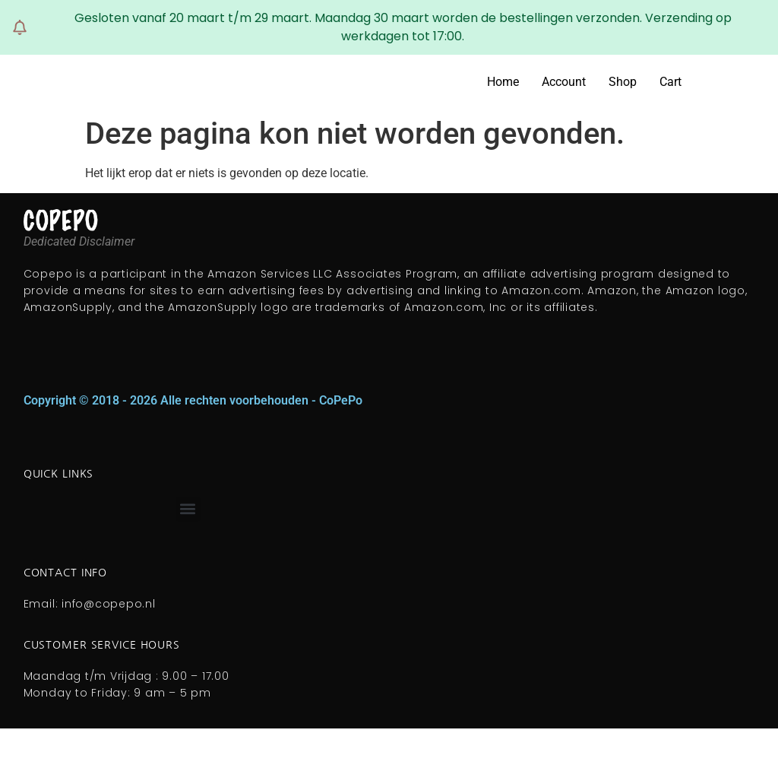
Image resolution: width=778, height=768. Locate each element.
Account (564, 82)
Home (503, 82)
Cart (670, 82)
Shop (623, 82)
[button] (188, 509)
